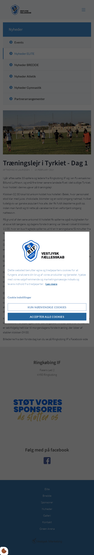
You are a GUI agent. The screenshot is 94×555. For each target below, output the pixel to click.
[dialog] (47, 277)
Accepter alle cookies (47, 316)
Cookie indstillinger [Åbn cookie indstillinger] (19, 297)
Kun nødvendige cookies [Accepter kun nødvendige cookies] (47, 307)
